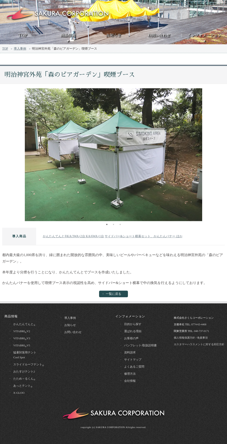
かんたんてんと (24, 324)
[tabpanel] (113, 155)
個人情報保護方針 (184, 337)
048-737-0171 (201, 331)
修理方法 (130, 373)
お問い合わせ (159, 35)
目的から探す (132, 324)
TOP (22, 35)
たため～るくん (24, 379)
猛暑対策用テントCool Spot (24, 355)
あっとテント (22, 386)
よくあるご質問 (134, 366)
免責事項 (202, 337)
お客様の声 (131, 338)
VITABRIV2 (21, 331)
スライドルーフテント (28, 365)
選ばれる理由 (132, 331)
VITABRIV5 (21, 346)
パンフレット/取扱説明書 (140, 345)
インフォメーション (204, 35)
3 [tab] (120, 225)
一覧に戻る (113, 295)
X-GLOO (18, 392)
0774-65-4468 (198, 324)
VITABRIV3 (21, 339)
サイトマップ (132, 359)
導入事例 (20, 49)
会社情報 (130, 380)
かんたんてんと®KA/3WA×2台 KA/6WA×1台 (73, 237)
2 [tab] (113, 225)
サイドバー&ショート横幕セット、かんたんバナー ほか (143, 237)
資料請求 (130, 352)
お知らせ (113, 35)
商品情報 (68, 35)
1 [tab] (107, 225)
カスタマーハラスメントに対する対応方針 (199, 344)
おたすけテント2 (24, 371)
